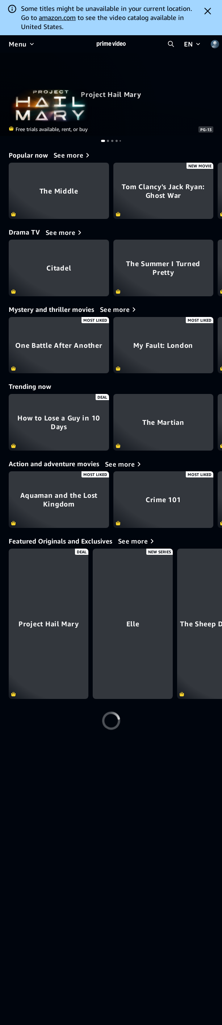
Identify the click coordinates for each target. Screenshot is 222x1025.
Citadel (59, 268)
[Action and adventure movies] (124, 464)
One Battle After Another (59, 345)
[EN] (193, 44)
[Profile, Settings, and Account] (215, 43)
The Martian (163, 422)
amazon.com (57, 17)
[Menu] (22, 44)
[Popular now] (73, 155)
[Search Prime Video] (171, 43)
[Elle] (163, 624)
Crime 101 (163, 499)
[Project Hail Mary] (59, 624)
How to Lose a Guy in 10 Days (59, 422)
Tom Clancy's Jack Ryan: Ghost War (163, 191)
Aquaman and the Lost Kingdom (59, 499)
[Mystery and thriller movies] (119, 309)
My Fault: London (163, 345)
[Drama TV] (65, 232)
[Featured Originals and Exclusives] (137, 541)
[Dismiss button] (207, 11)
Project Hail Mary (111, 94)
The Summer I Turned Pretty (163, 268)
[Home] (111, 44)
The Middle (59, 191)
